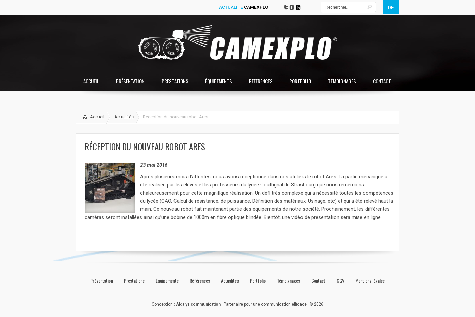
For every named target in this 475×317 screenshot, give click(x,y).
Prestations (134, 280)
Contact (318, 280)
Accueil (97, 116)
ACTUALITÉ (243, 7)
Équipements (167, 280)
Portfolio (258, 280)
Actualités (124, 116)
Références (200, 280)
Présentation (101, 280)
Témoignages (288, 280)
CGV (340, 280)
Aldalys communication (198, 304)
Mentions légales (370, 280)
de (391, 8)
